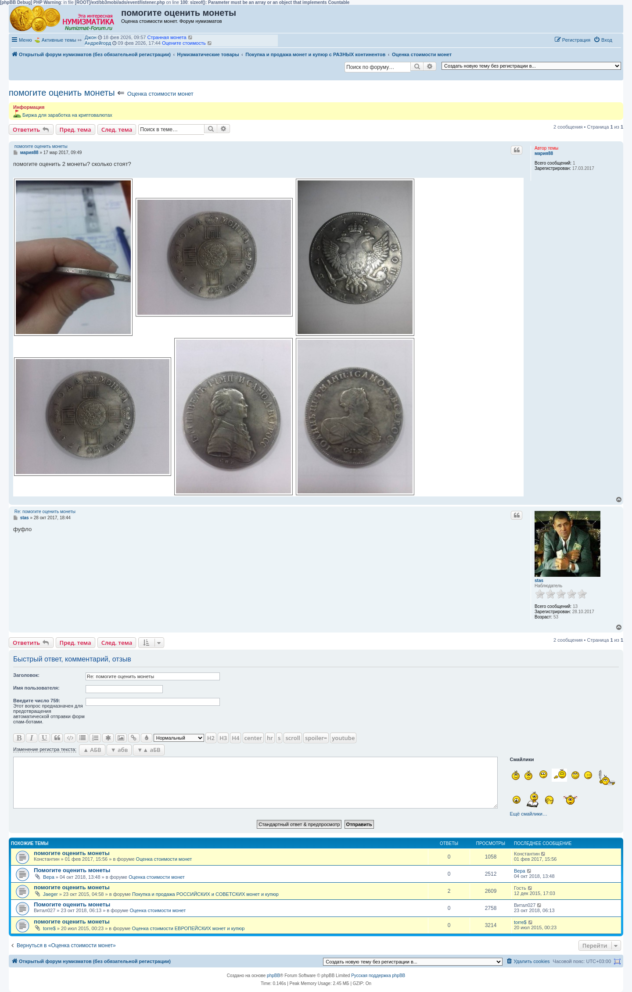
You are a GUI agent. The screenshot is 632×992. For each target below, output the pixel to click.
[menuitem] (602, 40)
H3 (223, 738)
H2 (211, 738)
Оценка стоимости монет (160, 93)
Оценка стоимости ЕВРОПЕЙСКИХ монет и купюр (188, 928)
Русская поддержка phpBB (378, 975)
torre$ (49, 928)
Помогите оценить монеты (72, 870)
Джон (91, 37)
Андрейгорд (98, 43)
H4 (235, 738)
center (253, 738)
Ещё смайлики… (528, 813)
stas (539, 580)
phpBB (273, 975)
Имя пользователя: (36, 687)
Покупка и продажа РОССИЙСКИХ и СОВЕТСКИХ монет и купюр (205, 894)
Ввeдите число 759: (36, 700)
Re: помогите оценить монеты (44, 511)
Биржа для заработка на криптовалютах (67, 115)
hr (270, 738)
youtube (343, 738)
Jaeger (50, 894)
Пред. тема (75, 129)
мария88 (544, 153)
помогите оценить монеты (62, 92)
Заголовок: (26, 675)
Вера (48, 877)
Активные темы (59, 40)
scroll (292, 738)
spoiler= (316, 738)
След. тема (117, 129)
